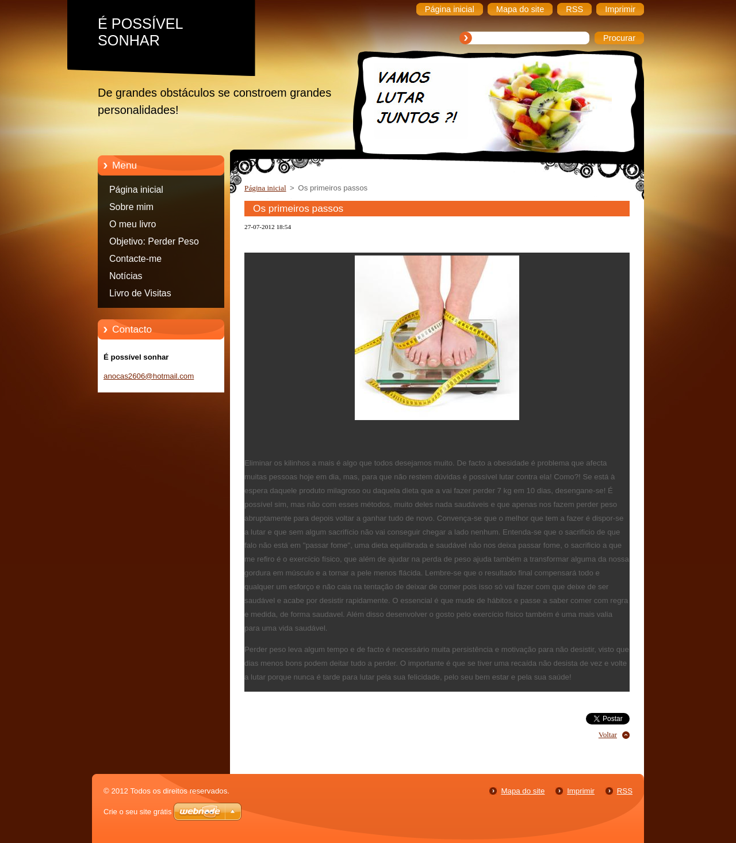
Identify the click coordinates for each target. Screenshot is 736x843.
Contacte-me (135, 259)
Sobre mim (131, 207)
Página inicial (136, 189)
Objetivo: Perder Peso (154, 241)
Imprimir (581, 791)
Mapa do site (523, 791)
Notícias (126, 276)
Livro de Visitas (140, 293)
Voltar (608, 734)
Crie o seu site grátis (137, 811)
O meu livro (132, 224)
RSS (624, 791)
